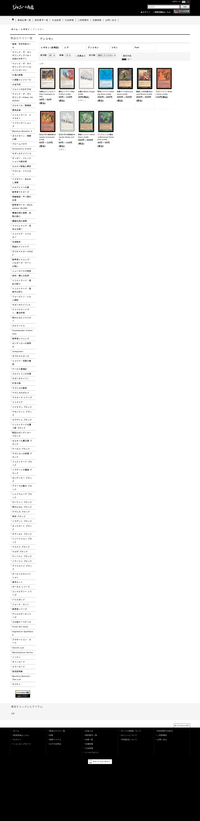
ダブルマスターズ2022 (22, 253)
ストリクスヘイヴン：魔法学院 (20, 311)
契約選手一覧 (91, 735)
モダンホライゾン (20, 378)
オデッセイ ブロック (22, 534)
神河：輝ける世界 (20, 276)
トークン (16, 657)
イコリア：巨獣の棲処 (21, 362)
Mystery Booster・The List (22, 678)
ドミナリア (17, 402)
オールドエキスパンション (21, 575)
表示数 (43, 55)
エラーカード (18, 667)
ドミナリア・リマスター (21, 235)
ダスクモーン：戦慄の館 (21, 137)
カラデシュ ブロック (22, 420)
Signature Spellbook (22, 633)
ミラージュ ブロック (22, 561)
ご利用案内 (162, 735)
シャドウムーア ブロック (22, 495)
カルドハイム (18, 326)
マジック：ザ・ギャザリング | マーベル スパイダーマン (21, 66)
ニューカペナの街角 (21, 271)
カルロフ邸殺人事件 (21, 166)
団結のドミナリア (20, 247)
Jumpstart (17, 351)
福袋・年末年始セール (21, 45)
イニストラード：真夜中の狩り (21, 290)
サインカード (18, 662)
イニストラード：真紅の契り (21, 282)
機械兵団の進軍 (19, 221)
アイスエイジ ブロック (22, 567)
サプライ (16, 684)
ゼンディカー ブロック (22, 479)
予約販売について (129, 740)
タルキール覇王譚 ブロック (22, 442)
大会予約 (16, 84)
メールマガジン (92, 752)
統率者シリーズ (19, 609)
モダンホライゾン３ (21, 153)
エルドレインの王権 (21, 374)
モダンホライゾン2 (21, 305)
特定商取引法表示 (165, 731)
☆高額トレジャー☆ (21, 80)
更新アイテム (55, 740)
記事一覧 (89, 740)
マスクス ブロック (21, 547)
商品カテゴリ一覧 (57, 731)
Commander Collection (22, 332)
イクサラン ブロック (22, 407)
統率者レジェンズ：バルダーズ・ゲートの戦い (21, 262)
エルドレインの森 (20, 187)
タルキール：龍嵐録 (21, 105)
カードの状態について (131, 731)
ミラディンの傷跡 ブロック (22, 471)
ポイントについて (129, 735)
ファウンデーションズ (21, 124)
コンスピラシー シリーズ (22, 593)
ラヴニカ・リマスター (21, 172)
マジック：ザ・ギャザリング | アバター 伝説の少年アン (21, 55)
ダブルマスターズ (20, 356)
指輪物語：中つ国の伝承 (21, 198)
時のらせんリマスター (21, 319)
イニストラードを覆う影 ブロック (21, 426)
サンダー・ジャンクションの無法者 (21, 160)
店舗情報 (89, 744)
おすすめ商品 (55, 744)
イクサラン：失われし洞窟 (21, 180)
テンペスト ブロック (22, 556)
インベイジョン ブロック (22, 540)
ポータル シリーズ (21, 587)
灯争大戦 (16, 383)
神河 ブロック (19, 516)
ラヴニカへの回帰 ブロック (22, 455)
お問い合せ (162, 740)
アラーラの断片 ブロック (22, 487)
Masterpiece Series (22, 652)
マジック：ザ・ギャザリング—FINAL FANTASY (22, 97)
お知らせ (89, 731)
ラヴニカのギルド (20, 393)
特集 (51, 735)
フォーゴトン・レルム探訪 (21, 298)
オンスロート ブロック (22, 527)
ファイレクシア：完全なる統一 (21, 227)
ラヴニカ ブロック (21, 512)
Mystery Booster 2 (22, 131)
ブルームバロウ (19, 144)
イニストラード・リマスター (21, 116)
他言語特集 (17, 671)
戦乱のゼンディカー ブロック (21, 434)
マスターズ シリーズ (22, 397)
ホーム (16, 731)
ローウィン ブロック (22, 502)
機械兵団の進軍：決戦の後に (21, 214)
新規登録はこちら (163, 12)
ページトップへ (183, 726)
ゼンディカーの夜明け (21, 345)
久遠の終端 (17, 75)
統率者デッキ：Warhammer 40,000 (22, 206)
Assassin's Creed (21, 149)
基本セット (17, 582)
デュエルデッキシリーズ (21, 615)
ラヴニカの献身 (19, 388)
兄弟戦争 (16, 242)
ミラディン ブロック (22, 521)
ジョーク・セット (20, 604)
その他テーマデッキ (21, 622)
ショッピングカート (22, 744)
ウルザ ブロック (20, 551)
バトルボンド (18, 600)
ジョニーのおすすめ (21, 89)
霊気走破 (16, 110)
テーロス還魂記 (19, 369)
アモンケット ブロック (22, 413)
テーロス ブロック (21, 449)
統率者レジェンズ (20, 338)
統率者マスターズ (20, 192)
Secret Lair (18, 648)
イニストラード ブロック (22, 463)
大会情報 (89, 748)
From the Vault (20, 627)
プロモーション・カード (21, 641)
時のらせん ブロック (22, 507)
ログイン (146, 12)
